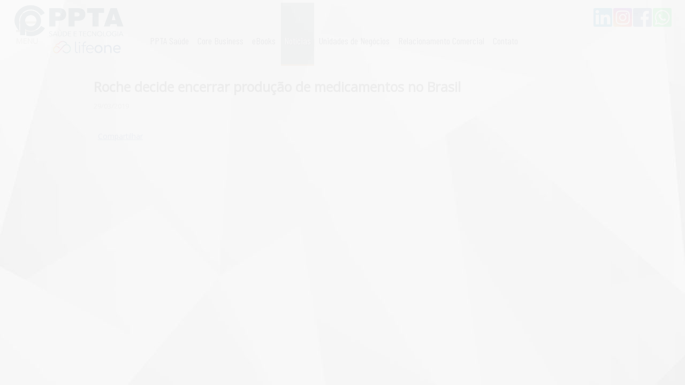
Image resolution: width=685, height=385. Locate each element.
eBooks (264, 41)
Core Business (220, 41)
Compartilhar (120, 136)
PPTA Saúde (169, 41)
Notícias (297, 41)
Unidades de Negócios (354, 41)
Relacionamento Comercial (441, 41)
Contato (505, 41)
